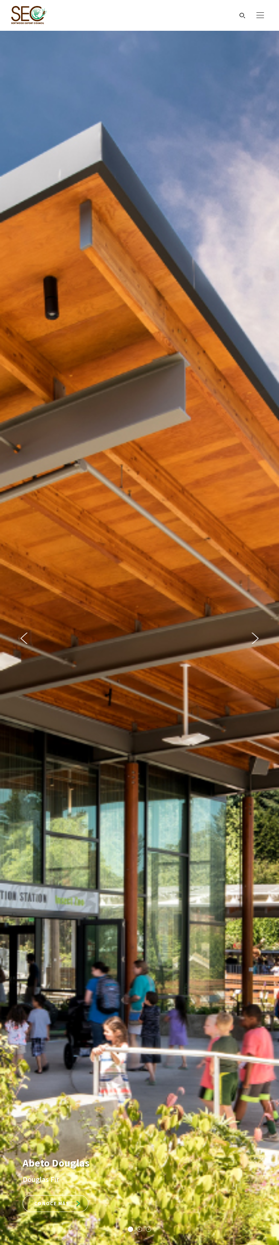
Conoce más (57, 1203)
